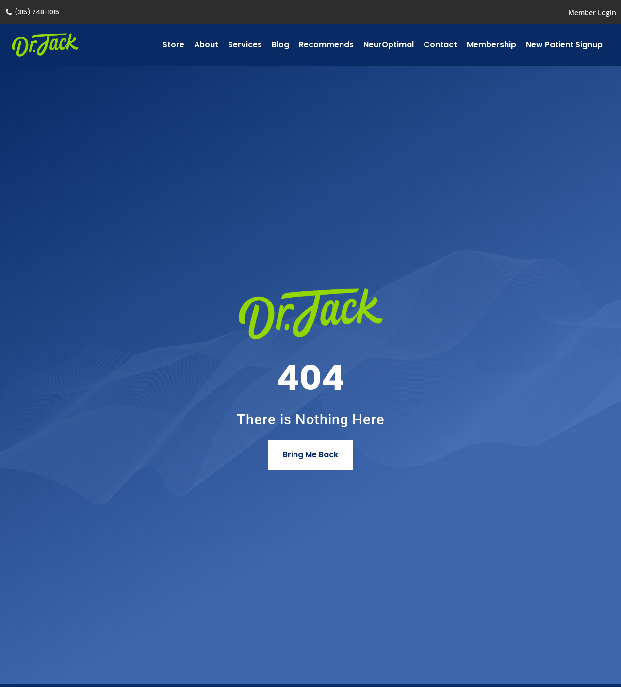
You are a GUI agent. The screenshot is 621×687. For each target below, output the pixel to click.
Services (245, 45)
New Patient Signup (564, 45)
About (206, 45)
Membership (491, 45)
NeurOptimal (388, 45)
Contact (440, 45)
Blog (280, 45)
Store (173, 45)
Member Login (592, 12)
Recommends (326, 45)
